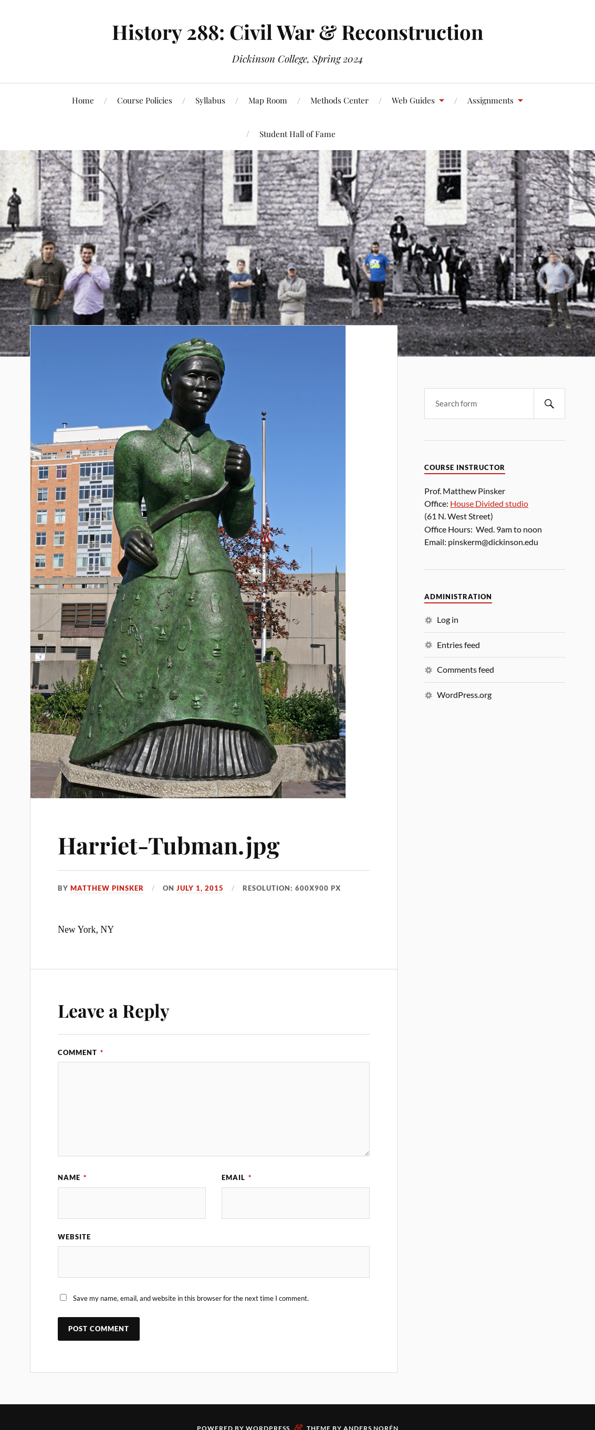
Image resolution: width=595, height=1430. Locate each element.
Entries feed (458, 645)
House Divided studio (489, 503)
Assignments (490, 100)
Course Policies (144, 100)
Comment (80, 1052)
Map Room (267, 100)
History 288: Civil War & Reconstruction (297, 31)
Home (83, 100)
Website (74, 1237)
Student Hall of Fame (297, 133)
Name (72, 1177)
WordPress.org (464, 695)
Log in (447, 619)
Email (237, 1177)
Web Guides (413, 100)
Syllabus (210, 100)
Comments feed (465, 669)
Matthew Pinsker (107, 888)
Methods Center (339, 100)
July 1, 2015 (200, 888)
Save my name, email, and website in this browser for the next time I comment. (191, 1298)
